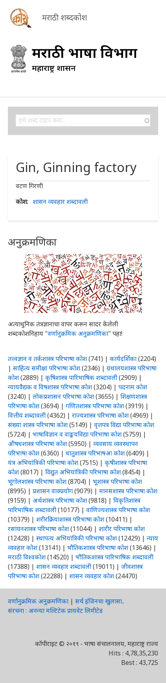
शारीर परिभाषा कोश (122, 528)
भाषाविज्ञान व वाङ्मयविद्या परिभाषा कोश (77, 434)
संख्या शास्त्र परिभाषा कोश (38, 424)
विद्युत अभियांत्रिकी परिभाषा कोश (83, 472)
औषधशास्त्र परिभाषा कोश (37, 443)
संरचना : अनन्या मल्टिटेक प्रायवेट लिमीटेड (55, 610)
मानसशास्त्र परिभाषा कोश (128, 491)
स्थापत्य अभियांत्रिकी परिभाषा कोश (76, 538)
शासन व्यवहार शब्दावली (60, 201)
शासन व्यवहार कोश (91, 576)
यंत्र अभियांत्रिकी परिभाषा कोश (43, 462)
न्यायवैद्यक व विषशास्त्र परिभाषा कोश (50, 387)
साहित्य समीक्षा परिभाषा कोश (46, 368)
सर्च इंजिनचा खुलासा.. (99, 601)
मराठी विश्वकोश (27, 557)
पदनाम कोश (132, 387)
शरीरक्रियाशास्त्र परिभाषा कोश (70, 519)
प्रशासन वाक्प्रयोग (53, 491)
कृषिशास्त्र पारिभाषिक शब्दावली (81, 377)
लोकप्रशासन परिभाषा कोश (63, 396)
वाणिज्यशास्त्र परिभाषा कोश (118, 509)
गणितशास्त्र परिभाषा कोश (95, 406)
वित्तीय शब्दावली (27, 415)
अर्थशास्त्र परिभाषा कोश (60, 500)
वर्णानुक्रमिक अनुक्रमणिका (78, 333)
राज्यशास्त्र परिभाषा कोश (100, 415)
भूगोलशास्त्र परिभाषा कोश (37, 481)
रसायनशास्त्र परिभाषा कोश (38, 528)
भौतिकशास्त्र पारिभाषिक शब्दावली (114, 557)
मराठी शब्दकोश (64, 17)
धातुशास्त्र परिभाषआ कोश (95, 453)
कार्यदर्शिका (123, 358)
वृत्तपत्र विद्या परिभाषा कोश (124, 424)
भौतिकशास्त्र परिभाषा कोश (97, 547)
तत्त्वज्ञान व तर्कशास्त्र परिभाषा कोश (47, 358)
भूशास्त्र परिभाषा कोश (117, 481)
